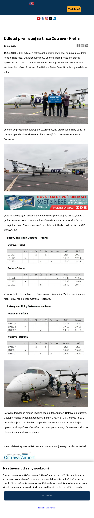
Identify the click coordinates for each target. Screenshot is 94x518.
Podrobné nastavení (47, 508)
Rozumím (46, 495)
